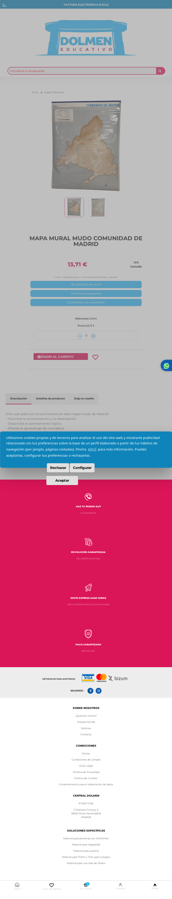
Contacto (86, 734)
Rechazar (58, 468)
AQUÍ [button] (92, 449)
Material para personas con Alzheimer (86, 838)
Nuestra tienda (86, 722)
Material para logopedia (86, 844)
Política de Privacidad (86, 772)
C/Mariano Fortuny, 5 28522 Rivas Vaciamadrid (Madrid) (86, 813)
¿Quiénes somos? (86, 715)
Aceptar (62, 480)
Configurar (82, 468)
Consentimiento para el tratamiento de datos (86, 784)
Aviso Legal (86, 765)
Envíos (86, 753)
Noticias (86, 728)
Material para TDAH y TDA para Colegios (86, 857)
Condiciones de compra (86, 759)
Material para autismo (86, 850)
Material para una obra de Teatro (86, 863)
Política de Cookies (86, 778)
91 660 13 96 (86, 803)
